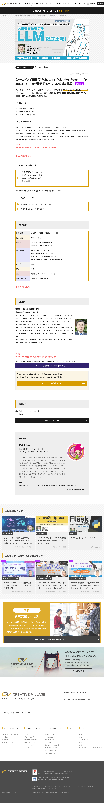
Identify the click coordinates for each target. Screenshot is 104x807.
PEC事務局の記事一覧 (76, 492)
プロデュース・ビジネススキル (24, 67)
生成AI (45, 67)
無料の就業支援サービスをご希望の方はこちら (52, 642)
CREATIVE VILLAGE (52, 10)
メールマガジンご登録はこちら (52, 384)
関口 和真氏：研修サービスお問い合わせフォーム (52, 366)
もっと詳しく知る (77, 674)
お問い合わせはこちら (52, 422)
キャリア (38, 67)
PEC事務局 (24, 447)
